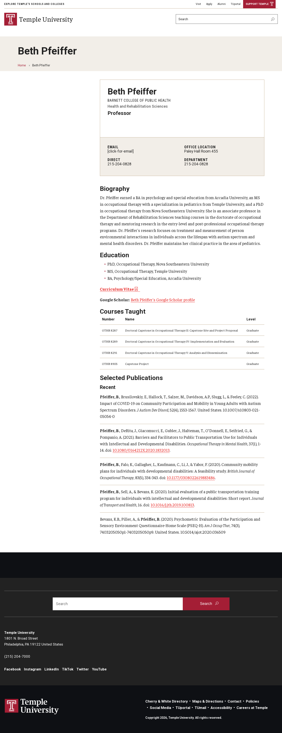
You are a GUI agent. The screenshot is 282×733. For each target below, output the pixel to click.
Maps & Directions (207, 701)
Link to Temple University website (32, 706)
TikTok (67, 669)
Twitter (83, 669)
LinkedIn (51, 669)
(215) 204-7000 (17, 656)
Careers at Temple (252, 708)
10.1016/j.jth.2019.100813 (172, 504)
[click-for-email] (121, 151)
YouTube (99, 669)
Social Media (160, 708)
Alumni (221, 4)
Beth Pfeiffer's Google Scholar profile (163, 299)
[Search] (227, 19)
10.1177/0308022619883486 (191, 477)
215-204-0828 (119, 164)
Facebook (12, 669)
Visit (198, 4)
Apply (209, 4)
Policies (252, 701)
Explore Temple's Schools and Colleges (34, 4)
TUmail (200, 708)
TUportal (236, 4)
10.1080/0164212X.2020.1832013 (141, 450)
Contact (234, 701)
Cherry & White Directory (166, 701)
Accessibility (221, 708)
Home (22, 65)
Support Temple (257, 4)
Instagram (32, 669)
